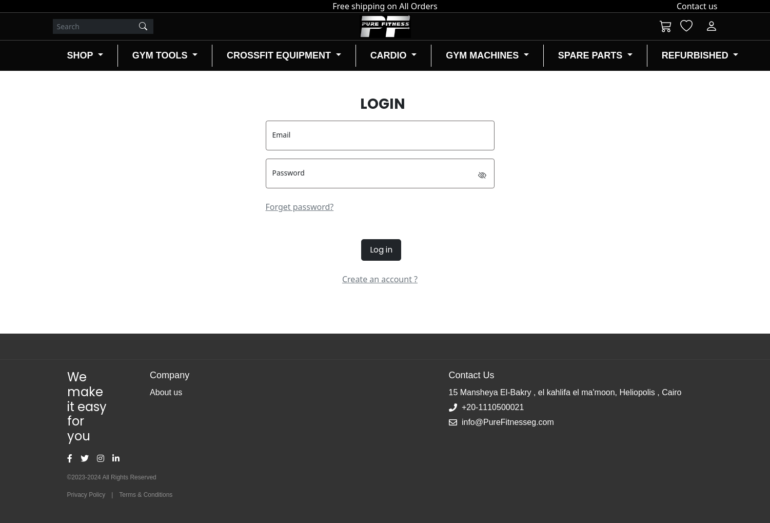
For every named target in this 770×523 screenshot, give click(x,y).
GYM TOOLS (161, 55)
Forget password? (300, 206)
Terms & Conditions (145, 494)
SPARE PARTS (591, 55)
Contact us (697, 6)
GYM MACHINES (483, 55)
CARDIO (389, 55)
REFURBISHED (696, 55)
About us (166, 392)
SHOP (81, 55)
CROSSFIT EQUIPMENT (280, 55)
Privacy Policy (86, 494)
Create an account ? (380, 279)
